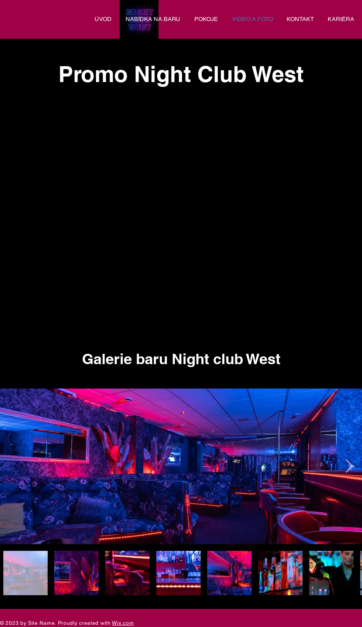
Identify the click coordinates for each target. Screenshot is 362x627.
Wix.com (123, 623)
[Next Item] (349, 466)
